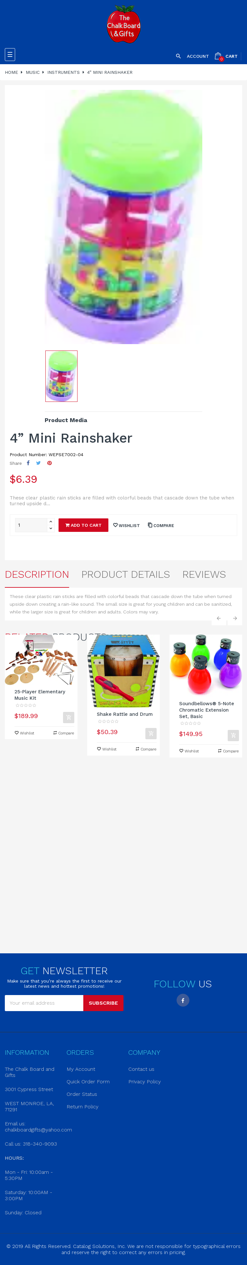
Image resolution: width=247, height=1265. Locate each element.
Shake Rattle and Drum (125, 714)
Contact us (141, 1069)
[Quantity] (31, 525)
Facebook (183, 1000)
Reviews (204, 574)
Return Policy (82, 1107)
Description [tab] (37, 574)
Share (28, 463)
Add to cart (83, 525)
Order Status (82, 1094)
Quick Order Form (88, 1082)
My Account (81, 1069)
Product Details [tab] (125, 574)
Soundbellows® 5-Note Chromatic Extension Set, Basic (206, 710)
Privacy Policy (144, 1082)
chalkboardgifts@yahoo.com (38, 1130)
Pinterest (49, 463)
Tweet (38, 463)
